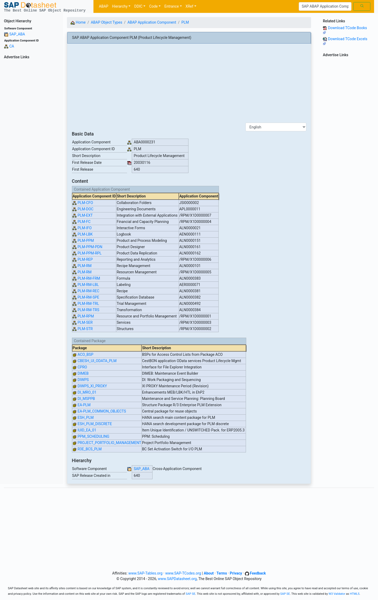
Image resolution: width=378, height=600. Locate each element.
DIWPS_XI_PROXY (92, 386)
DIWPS (83, 380)
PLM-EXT (85, 215)
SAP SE (190, 594)
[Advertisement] (31, 139)
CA (11, 46)
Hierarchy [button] (120, 6)
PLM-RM (84, 266)
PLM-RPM (85, 316)
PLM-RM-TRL (88, 303)
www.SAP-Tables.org (145, 573)
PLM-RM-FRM (88, 278)
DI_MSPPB (86, 398)
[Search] (325, 6)
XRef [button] (189, 6)
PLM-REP (85, 259)
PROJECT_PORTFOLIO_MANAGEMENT (109, 443)
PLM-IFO (84, 228)
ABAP (103, 6)
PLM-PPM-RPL (89, 253)
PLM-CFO (85, 203)
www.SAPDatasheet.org (177, 579)
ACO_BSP (85, 354)
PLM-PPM (85, 240)
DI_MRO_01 (86, 392)
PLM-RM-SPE (88, 297)
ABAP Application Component (151, 22)
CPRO (82, 367)
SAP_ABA (17, 34)
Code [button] (153, 6)
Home (78, 22)
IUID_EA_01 (86, 430)
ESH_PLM (85, 417)
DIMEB (82, 373)
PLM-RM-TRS (88, 310)
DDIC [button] (138, 6)
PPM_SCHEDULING (93, 436)
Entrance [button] (171, 6)
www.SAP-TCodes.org (183, 573)
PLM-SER (84, 322)
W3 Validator (337, 594)
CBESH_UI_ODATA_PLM (96, 361)
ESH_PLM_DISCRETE (94, 424)
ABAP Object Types (106, 22)
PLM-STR (85, 329)
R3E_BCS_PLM (89, 449)
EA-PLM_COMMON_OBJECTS (101, 411)
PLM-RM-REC (88, 291)
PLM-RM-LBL (88, 285)
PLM (185, 22)
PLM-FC (83, 222)
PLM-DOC (85, 209)
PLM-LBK (85, 234)
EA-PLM (84, 405)
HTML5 (355, 594)
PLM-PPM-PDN (89, 247)
